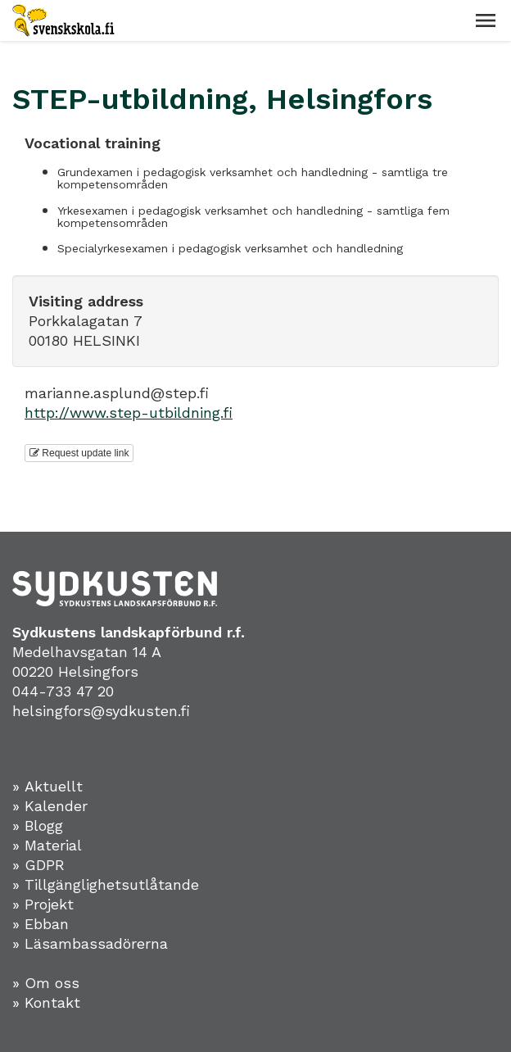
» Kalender (50, 805)
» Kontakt (46, 1002)
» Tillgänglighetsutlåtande (105, 884)
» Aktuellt (47, 786)
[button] (486, 20)
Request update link (79, 453)
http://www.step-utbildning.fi (129, 412)
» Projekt (43, 904)
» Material (47, 845)
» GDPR (38, 864)
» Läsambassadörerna (90, 943)
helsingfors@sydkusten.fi (101, 710)
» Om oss (45, 982)
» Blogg (37, 825)
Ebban (47, 923)
